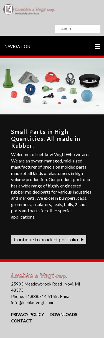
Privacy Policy (27, 314)
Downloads (63, 314)
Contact (21, 320)
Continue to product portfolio (46, 239)
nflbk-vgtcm (32, 302)
